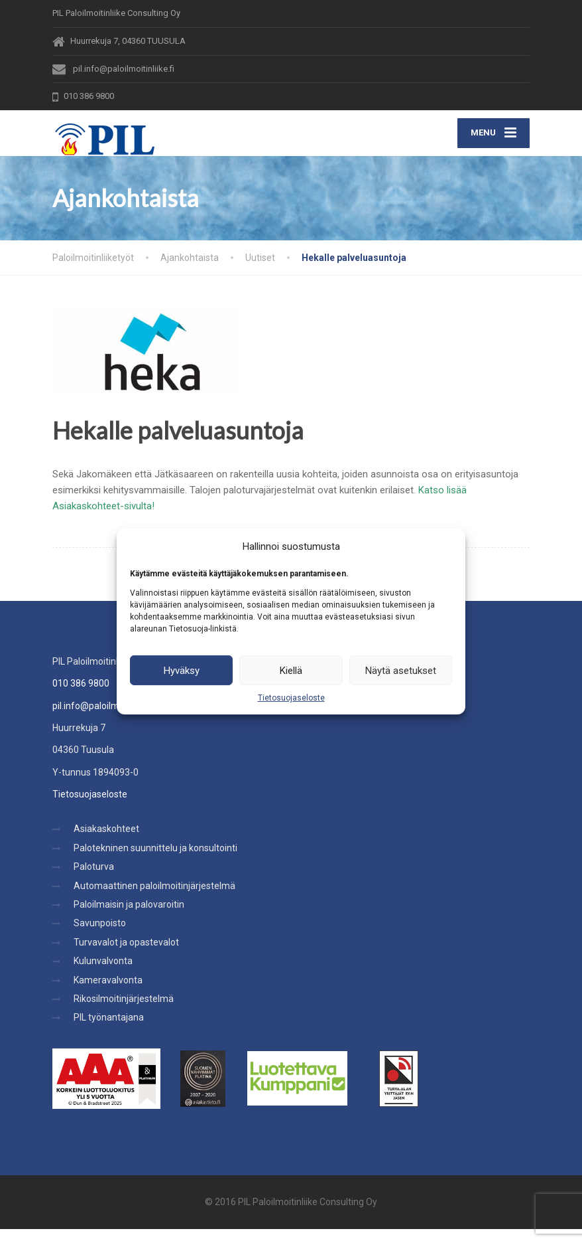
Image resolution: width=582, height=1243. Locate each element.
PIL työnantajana (109, 1032)
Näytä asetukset (400, 670)
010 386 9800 (80, 697)
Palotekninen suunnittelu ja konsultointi (155, 862)
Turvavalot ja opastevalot (126, 956)
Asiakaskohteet (106, 843)
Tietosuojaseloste (291, 698)
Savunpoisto (100, 937)
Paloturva (94, 880)
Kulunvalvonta (103, 974)
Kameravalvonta (108, 994)
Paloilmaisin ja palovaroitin (129, 918)
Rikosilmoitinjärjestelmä (124, 1012)
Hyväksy (182, 670)
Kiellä (291, 670)
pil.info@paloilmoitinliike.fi (106, 719)
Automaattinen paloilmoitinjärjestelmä (154, 899)
